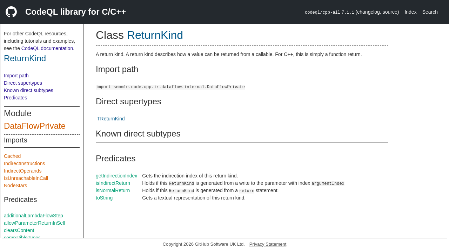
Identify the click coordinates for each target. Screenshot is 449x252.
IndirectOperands (22, 171)
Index (410, 12)
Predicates (15, 97)
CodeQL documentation (47, 48)
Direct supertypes (23, 83)
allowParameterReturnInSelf (34, 223)
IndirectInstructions (24, 163)
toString (104, 198)
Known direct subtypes (28, 90)
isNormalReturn (113, 190)
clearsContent (19, 230)
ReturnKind (25, 58)
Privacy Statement (268, 244)
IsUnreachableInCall (26, 178)
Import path (16, 75)
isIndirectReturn (113, 183)
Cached (12, 156)
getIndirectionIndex (116, 175)
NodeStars (15, 185)
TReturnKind (111, 118)
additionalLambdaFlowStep (33, 215)
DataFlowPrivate (35, 126)
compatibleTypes (22, 237)
